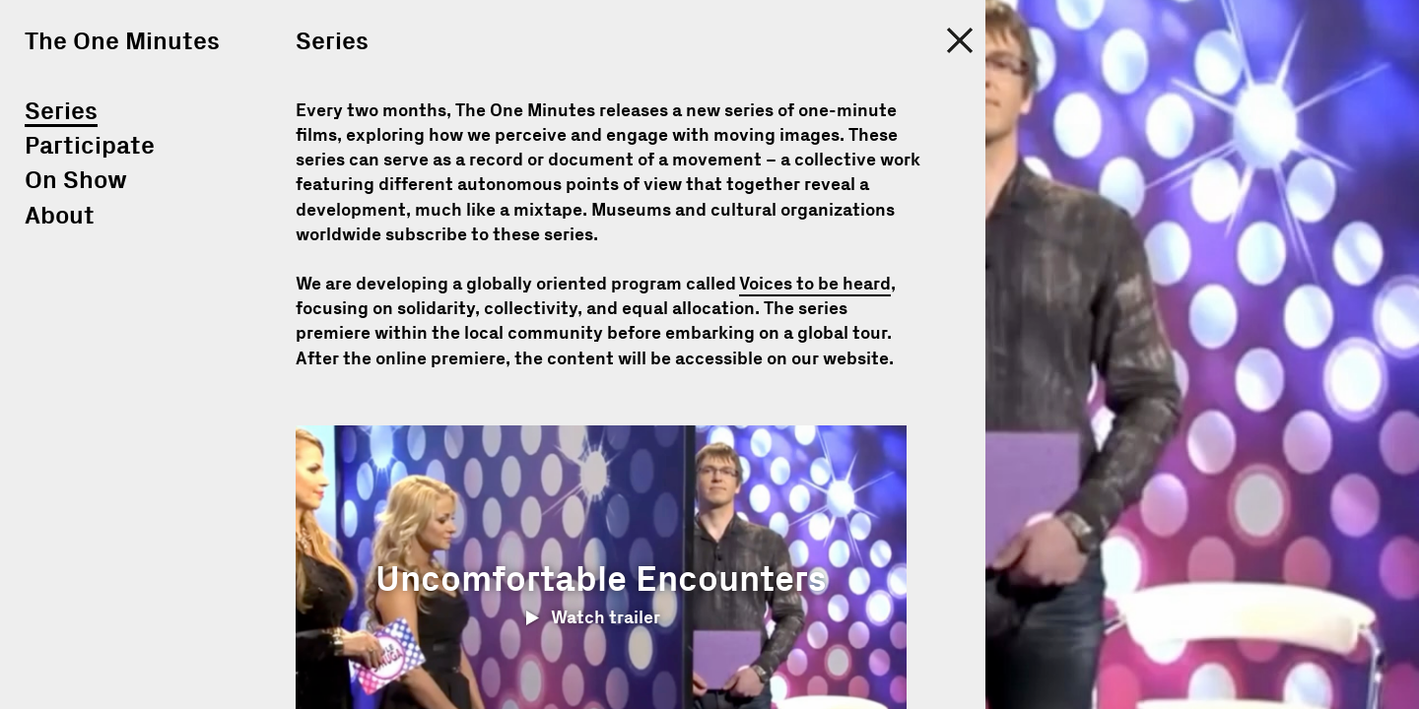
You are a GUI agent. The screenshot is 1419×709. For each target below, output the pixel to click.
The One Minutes (122, 42)
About (60, 216)
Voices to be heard (815, 284)
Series (61, 111)
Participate (90, 146)
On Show (76, 180)
